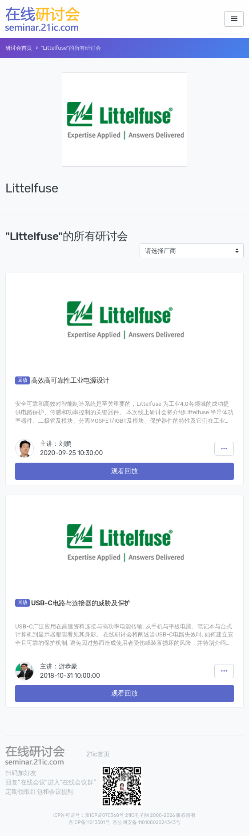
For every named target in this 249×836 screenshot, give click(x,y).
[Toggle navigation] (234, 19)
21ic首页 (98, 754)
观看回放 (124, 471)
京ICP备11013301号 (89, 822)
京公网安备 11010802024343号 (146, 822)
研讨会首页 (18, 48)
